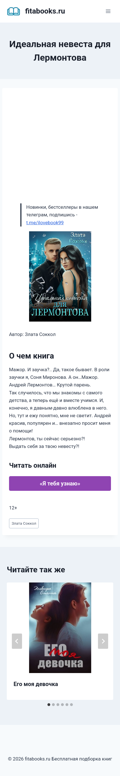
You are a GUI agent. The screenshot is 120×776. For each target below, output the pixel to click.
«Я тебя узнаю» (60, 483)
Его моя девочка (36, 684)
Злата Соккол (24, 523)
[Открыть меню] (108, 11)
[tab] (48, 704)
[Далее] (103, 641)
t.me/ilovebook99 (45, 222)
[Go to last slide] (17, 641)
